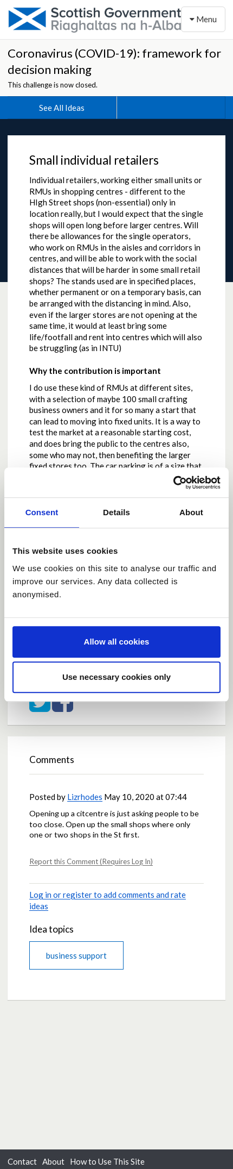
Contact (22, 1161)
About (53, 1161)
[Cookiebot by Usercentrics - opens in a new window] (173, 483)
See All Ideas (62, 107)
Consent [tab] (42, 512)
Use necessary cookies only (116, 677)
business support (76, 955)
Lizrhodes (84, 797)
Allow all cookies (117, 641)
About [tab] (191, 512)
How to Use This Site (107, 1161)
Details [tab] (116, 512)
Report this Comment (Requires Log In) (91, 861)
